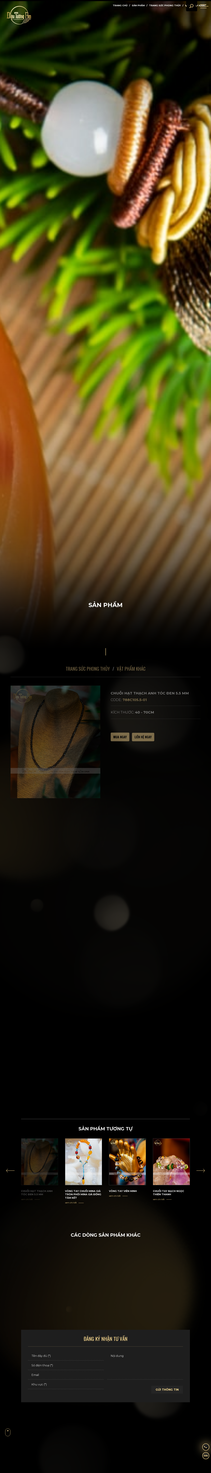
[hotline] (203, 1446)
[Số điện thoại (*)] (66, 1368)
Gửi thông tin (167, 1392)
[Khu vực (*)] (66, 1387)
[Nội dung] (145, 1368)
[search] (187, 12)
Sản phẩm (138, 5)
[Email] (66, 1377)
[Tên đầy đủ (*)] (66, 1358)
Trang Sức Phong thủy (165, 5)
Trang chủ (120, 5)
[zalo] (203, 1456)
